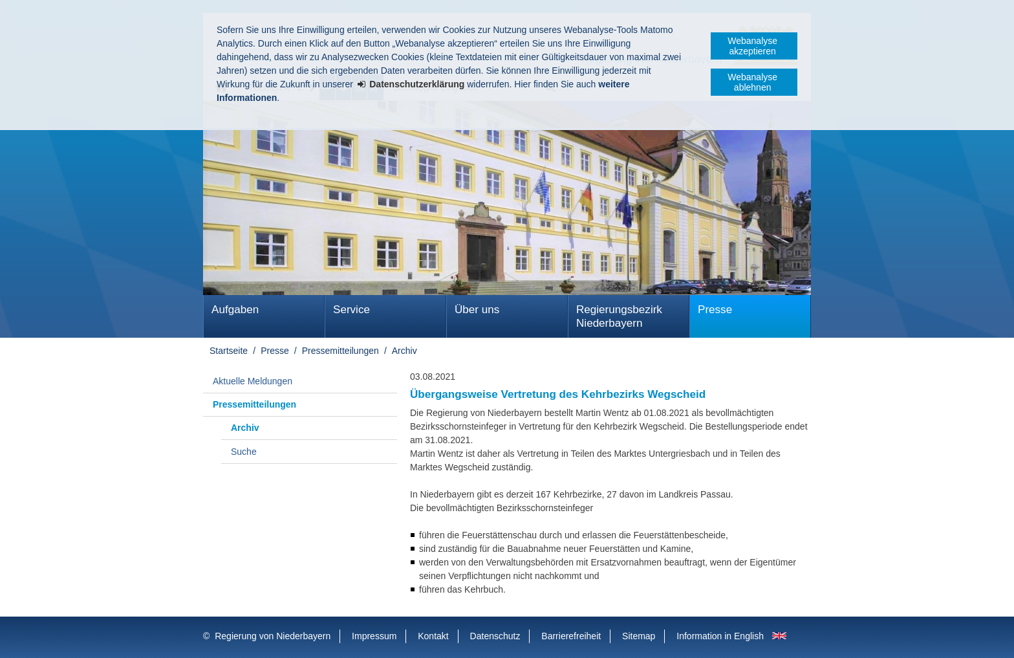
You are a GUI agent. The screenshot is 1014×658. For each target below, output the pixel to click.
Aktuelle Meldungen (252, 381)
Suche (244, 451)
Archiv (404, 350)
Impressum (374, 636)
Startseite (229, 350)
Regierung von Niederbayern (272, 636)
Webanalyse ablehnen (752, 82)
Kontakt (433, 636)
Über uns (477, 309)
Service (351, 309)
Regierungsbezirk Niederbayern (619, 316)
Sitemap (638, 636)
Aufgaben (235, 309)
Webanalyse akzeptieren (752, 46)
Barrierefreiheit (571, 636)
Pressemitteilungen (340, 350)
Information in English (720, 636)
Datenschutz (495, 636)
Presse (715, 309)
